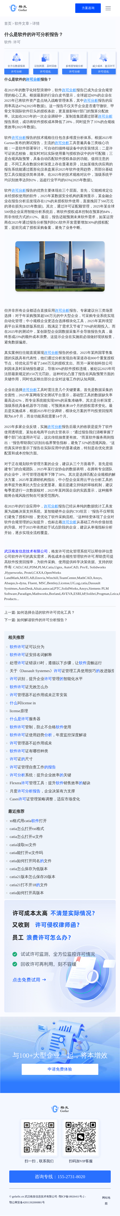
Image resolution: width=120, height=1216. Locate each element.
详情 (36, 24)
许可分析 (33, 80)
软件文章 (22, 24)
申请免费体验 (59, 1068)
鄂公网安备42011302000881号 (68, 1204)
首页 (8, 24)
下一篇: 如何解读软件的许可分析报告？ (36, 620)
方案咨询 (86, 8)
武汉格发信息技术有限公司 (26, 552)
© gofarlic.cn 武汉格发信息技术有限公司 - (41, 1198)
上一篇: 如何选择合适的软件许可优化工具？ (39, 613)
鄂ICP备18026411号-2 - (27, 1204)
